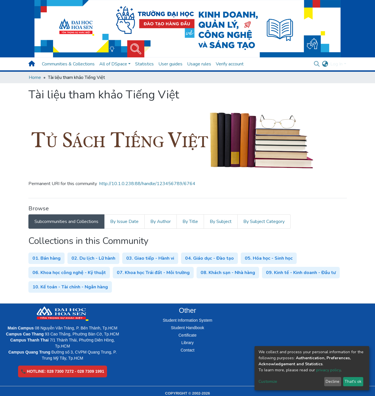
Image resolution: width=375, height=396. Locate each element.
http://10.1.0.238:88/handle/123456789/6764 (147, 183)
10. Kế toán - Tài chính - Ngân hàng (70, 287)
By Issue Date (124, 221)
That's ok (353, 381)
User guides (170, 64)
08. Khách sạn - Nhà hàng (228, 272)
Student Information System (187, 320)
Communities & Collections (68, 64)
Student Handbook (187, 327)
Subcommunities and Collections (66, 221)
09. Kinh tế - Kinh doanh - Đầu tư (301, 272)
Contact (187, 350)
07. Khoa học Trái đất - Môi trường (153, 272)
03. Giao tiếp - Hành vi (150, 258)
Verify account (230, 64)
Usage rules (199, 64)
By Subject (221, 221)
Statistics (144, 64)
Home (35, 77)
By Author (160, 221)
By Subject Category (264, 221)
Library (187, 342)
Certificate (187, 335)
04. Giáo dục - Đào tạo (209, 258)
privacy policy (328, 370)
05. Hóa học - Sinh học (269, 258)
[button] (325, 64)
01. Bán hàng (46, 258)
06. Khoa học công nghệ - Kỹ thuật (69, 272)
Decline (332, 381)
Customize (268, 381)
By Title (190, 221)
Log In (336, 64)
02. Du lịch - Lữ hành (93, 258)
